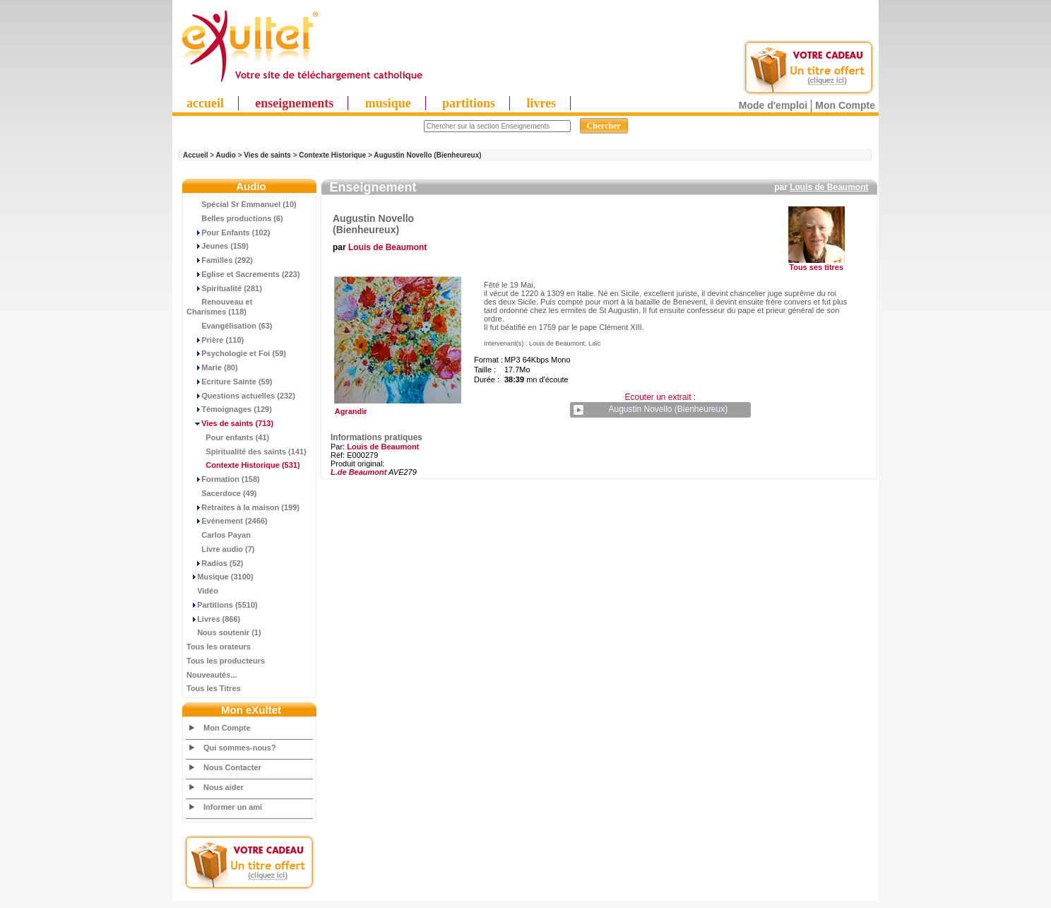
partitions (468, 103)
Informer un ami (232, 807)
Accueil (195, 155)
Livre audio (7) (220, 549)
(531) (243, 465)
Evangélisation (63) (229, 326)
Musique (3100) (220, 576)
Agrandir (396, 407)
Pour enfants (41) (227, 437)
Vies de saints (267, 155)
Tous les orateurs (218, 646)
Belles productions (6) (234, 218)
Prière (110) (215, 340)
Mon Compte (845, 105)
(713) (229, 423)
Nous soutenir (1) (223, 632)
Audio (226, 155)
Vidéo (202, 590)
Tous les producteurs (225, 660)
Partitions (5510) (222, 605)
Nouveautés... (211, 675)
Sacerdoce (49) (221, 493)
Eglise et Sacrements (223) (243, 274)
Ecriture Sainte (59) (229, 381)
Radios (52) (215, 563)
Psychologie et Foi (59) (236, 353)
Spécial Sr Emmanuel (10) (241, 204)
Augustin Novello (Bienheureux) (427, 155)
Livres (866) (213, 619)
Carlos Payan (218, 535)
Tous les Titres (213, 688)
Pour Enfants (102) (228, 232)
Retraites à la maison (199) (242, 507)
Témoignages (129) (229, 409)
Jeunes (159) (217, 246)
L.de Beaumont (358, 472)
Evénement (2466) (227, 521)
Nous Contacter (232, 767)
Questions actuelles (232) (240, 395)
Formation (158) (223, 479)
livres (541, 103)
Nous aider (223, 787)
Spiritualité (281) (224, 288)
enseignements (294, 103)
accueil (205, 103)
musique (388, 103)
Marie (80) (212, 367)
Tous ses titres (816, 267)
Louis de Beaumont (829, 187)
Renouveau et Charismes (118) (219, 306)
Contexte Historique (332, 155)
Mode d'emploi (773, 105)
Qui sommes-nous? (239, 747)
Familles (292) (219, 260)
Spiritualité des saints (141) (246, 451)
